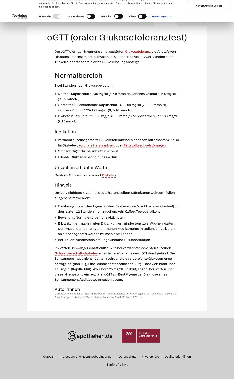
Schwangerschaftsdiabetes (76, 253)
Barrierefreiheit (117, 364)
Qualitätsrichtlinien (177, 357)
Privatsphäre (150, 357)
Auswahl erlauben (209, 15)
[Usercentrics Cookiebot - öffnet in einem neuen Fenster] (19, 35)
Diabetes (109, 175)
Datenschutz (127, 357)
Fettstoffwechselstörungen (145, 145)
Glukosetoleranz (138, 51)
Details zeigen (159, 35)
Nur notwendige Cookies (209, 24)
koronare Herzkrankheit (97, 145)
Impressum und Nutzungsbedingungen (86, 357)
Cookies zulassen (209, 7)
